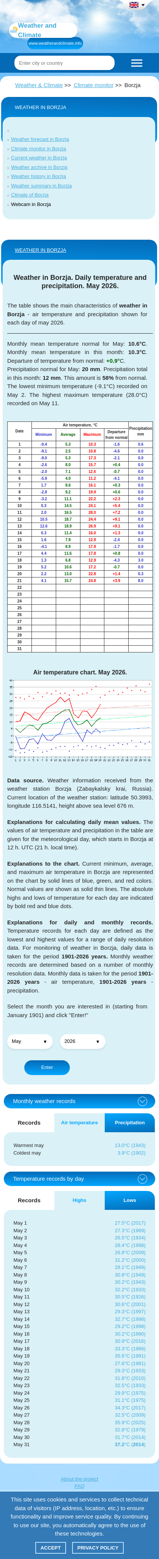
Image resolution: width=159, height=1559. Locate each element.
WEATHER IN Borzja (40, 250)
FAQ (79, 1486)
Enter (47, 1067)
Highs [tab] (79, 1200)
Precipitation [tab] (130, 1122)
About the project (79, 1479)
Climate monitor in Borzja (38, 148)
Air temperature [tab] (79, 1122)
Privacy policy (98, 1548)
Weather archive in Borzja (39, 167)
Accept (51, 1548)
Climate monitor (93, 85)
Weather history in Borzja (38, 176)
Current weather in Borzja (39, 158)
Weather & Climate (39, 85)
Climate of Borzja (30, 195)
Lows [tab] (130, 1200)
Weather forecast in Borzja (40, 139)
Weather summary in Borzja (41, 186)
